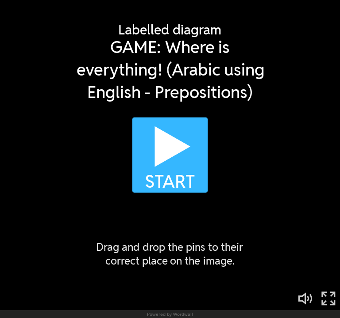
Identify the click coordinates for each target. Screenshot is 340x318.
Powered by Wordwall (170, 314)
